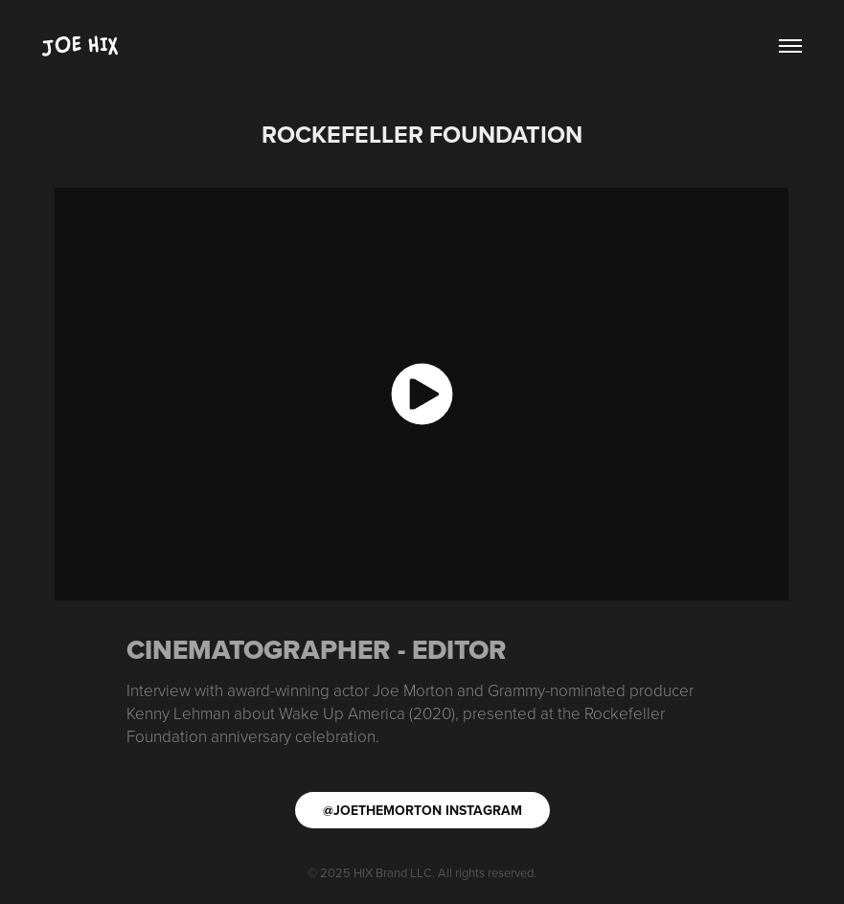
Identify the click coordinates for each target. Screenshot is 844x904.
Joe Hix (80, 45)
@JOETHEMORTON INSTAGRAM (422, 810)
